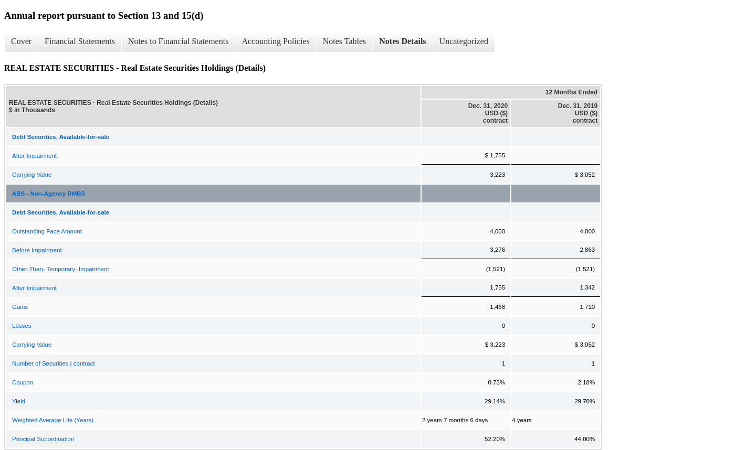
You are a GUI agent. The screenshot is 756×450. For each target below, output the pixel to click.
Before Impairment (37, 250)
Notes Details (402, 41)
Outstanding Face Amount (47, 231)
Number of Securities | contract (53, 363)
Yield (18, 401)
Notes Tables (344, 41)
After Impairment (34, 156)
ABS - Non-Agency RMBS (48, 193)
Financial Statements (80, 41)
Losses (21, 326)
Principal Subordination (43, 439)
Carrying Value (31, 175)
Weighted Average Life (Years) (52, 420)
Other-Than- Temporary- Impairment (60, 269)
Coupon (22, 382)
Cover (21, 41)
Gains (20, 307)
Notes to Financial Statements (178, 41)
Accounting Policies (275, 41)
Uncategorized (463, 41)
